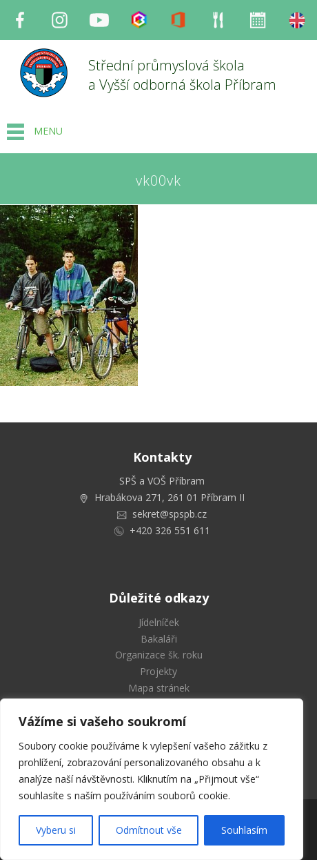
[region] (151, 779)
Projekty (158, 671)
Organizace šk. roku (159, 654)
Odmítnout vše (149, 830)
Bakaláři (159, 638)
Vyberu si (56, 830)
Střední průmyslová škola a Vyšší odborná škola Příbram (182, 75)
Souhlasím (244, 830)
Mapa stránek (159, 687)
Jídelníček (159, 622)
